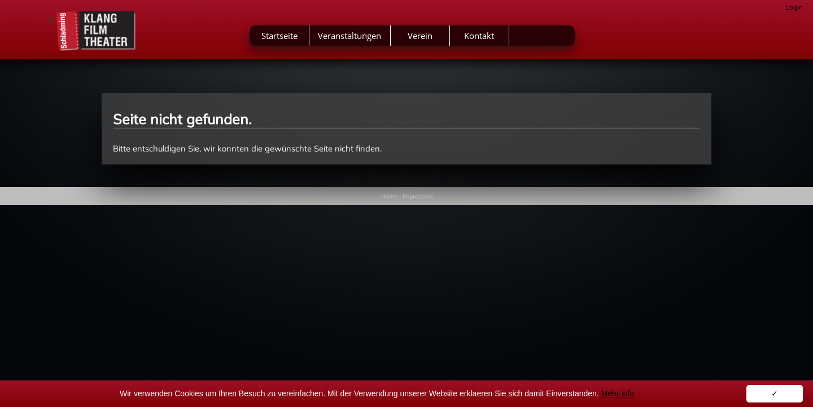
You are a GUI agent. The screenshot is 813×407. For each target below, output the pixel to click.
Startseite (361, 38)
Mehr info (617, 393)
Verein (501, 38)
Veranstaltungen (430, 38)
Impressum (417, 196)
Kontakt (560, 38)
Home (389, 196)
